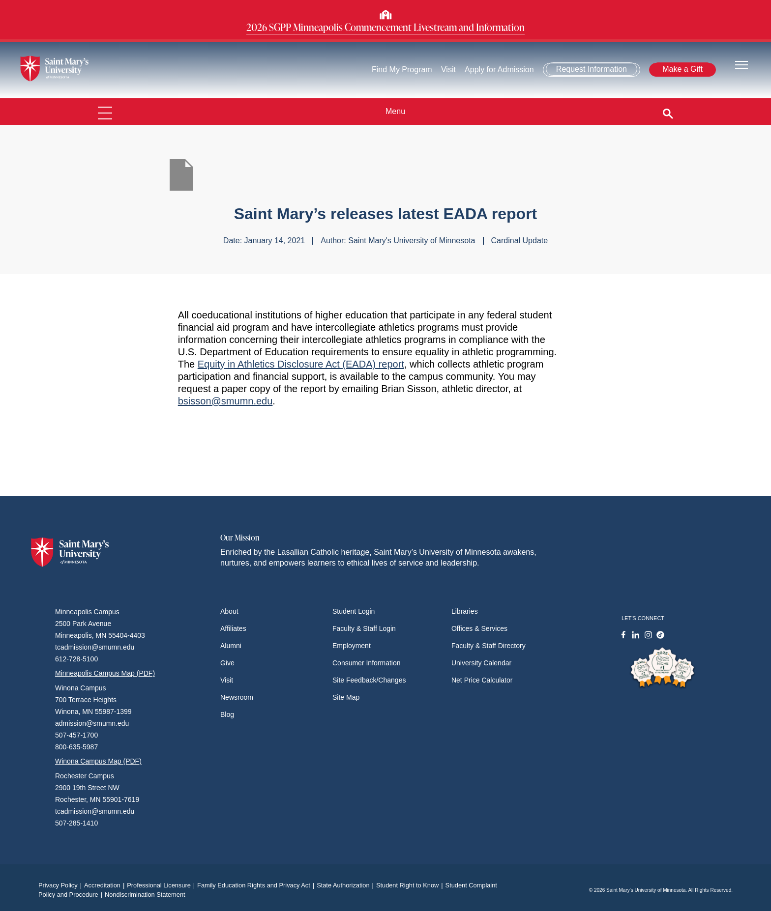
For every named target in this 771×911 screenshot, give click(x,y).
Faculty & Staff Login (364, 628)
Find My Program (402, 69)
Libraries (464, 611)
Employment (351, 646)
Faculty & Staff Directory (488, 646)
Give (227, 663)
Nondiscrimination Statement (145, 894)
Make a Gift (682, 69)
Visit (448, 69)
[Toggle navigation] (741, 64)
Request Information (591, 69)
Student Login (353, 611)
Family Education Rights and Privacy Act (257, 885)
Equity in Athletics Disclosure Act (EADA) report (301, 364)
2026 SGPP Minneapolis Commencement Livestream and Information (385, 27)
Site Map (345, 697)
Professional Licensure (162, 885)
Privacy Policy (61, 885)
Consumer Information (366, 663)
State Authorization (346, 885)
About (229, 611)
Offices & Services (479, 628)
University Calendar (481, 663)
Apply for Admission (499, 69)
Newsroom (236, 697)
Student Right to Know (410, 885)
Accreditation (105, 885)
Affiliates (233, 628)
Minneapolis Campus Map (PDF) (105, 673)
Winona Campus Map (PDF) (98, 761)
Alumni (230, 646)
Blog (227, 714)
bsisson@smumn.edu (225, 401)
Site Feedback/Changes (369, 680)
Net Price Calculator (482, 680)
